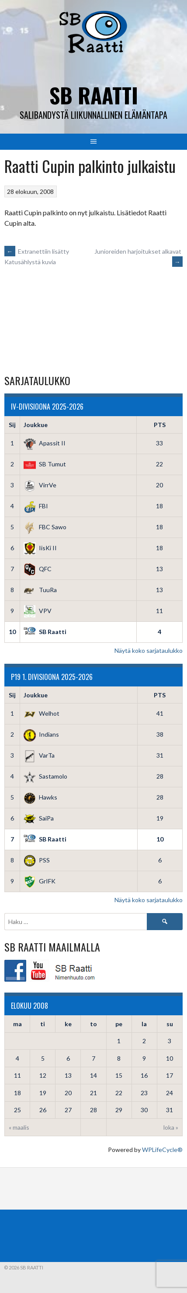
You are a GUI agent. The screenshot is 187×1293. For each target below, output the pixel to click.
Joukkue (36, 424)
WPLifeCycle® (162, 1149)
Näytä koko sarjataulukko (148, 650)
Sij (12, 424)
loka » (170, 1127)
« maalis (19, 1127)
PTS (160, 424)
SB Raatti (93, 94)
